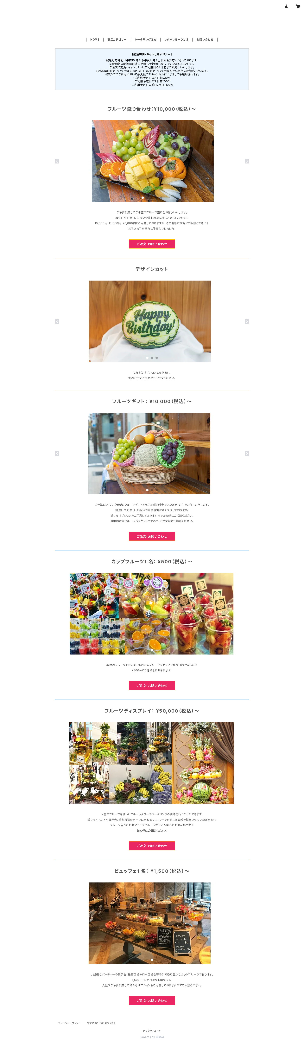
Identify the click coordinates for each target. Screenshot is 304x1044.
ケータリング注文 (145, 39)
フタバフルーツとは (176, 39)
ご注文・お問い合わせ (152, 244)
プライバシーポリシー (69, 1022)
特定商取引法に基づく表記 (101, 1022)
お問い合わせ (204, 39)
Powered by (152, 1036)
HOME (94, 39)
